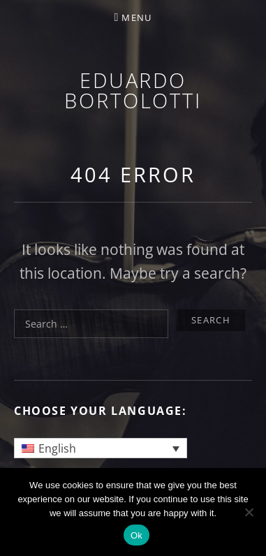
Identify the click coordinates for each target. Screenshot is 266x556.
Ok (136, 535)
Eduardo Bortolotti (133, 90)
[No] (249, 512)
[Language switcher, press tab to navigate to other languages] (100, 448)
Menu (136, 17)
